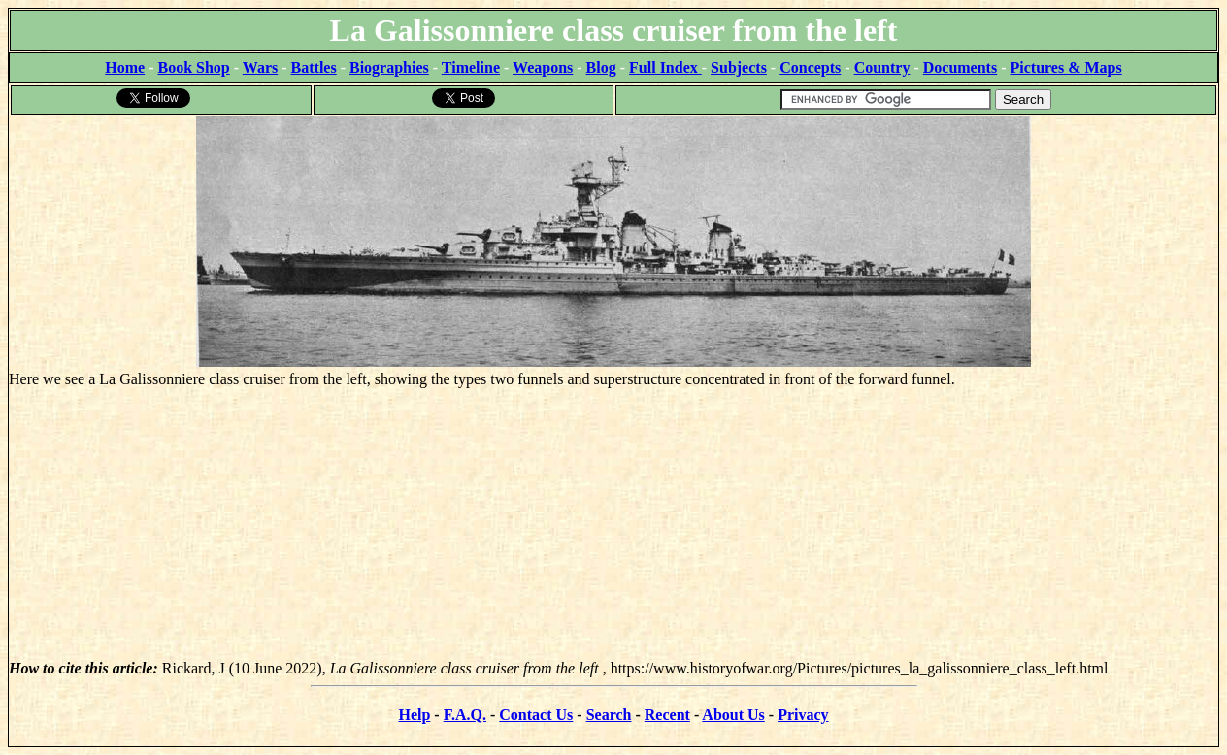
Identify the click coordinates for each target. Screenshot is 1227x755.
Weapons (543, 67)
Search (609, 714)
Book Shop (193, 67)
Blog (601, 67)
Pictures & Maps (1066, 67)
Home (125, 67)
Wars (260, 67)
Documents (960, 67)
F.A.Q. (465, 714)
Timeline (471, 67)
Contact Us (536, 714)
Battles (314, 67)
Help (414, 714)
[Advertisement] (613, 524)
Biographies (389, 67)
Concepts (810, 67)
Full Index (665, 67)
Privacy (803, 714)
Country (882, 67)
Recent (667, 714)
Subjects (739, 67)
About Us (733, 714)
